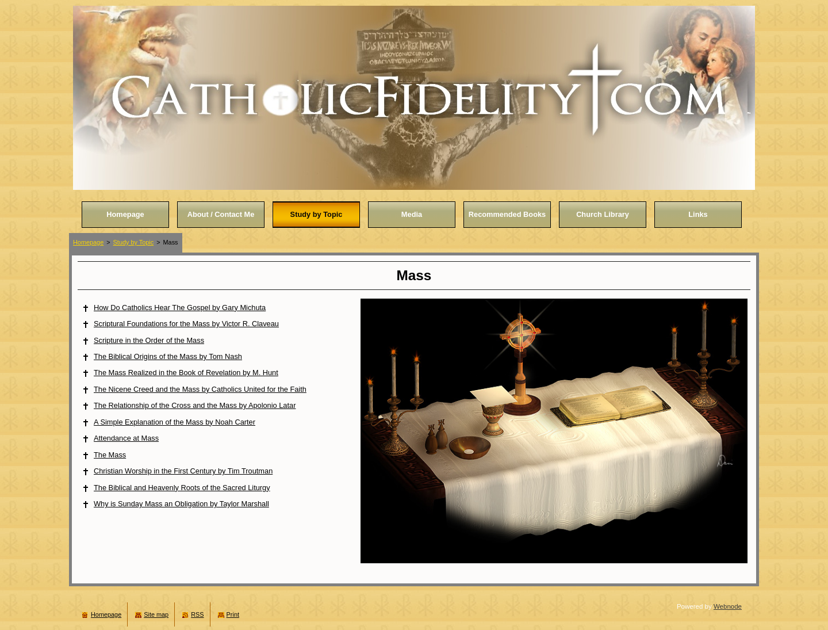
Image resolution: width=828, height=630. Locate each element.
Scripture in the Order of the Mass (149, 340)
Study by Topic (133, 242)
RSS (197, 614)
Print (233, 614)
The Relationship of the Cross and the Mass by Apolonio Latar (195, 405)
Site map (156, 614)
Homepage (88, 242)
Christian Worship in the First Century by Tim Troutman (183, 471)
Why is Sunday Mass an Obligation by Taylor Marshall (181, 503)
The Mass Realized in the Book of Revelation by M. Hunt (186, 372)
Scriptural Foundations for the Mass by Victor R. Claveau (186, 323)
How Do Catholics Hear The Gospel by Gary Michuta (180, 307)
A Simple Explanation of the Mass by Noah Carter (174, 422)
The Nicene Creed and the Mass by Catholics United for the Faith (200, 389)
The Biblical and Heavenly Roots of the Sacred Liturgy (182, 487)
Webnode (728, 606)
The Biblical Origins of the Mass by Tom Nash (168, 356)
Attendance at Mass (126, 438)
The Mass (110, 454)
